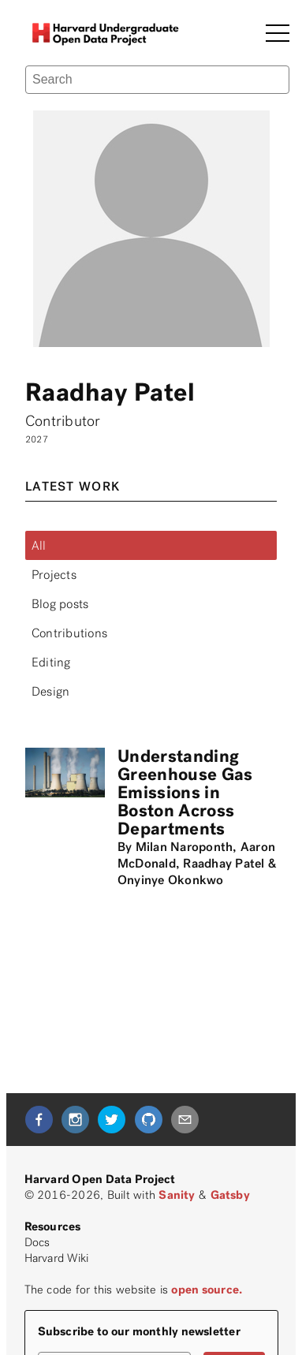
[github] (148, 1119)
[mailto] (185, 1119)
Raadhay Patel (223, 863)
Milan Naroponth (184, 846)
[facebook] (39, 1119)
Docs (37, 1242)
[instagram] (75, 1119)
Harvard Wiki (56, 1258)
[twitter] (111, 1119)
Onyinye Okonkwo (170, 880)
